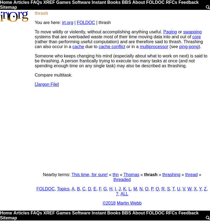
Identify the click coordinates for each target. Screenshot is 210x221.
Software (81, 2)
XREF (49, 2)
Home (6, 2)
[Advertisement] (122, 129)
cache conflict (112, 46)
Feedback (189, 2)
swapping (192, 32)
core (196, 36)
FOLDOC (155, 2)
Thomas (131, 174)
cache (78, 46)
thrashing (171, 174)
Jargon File (46, 84)
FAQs (36, 2)
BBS (126, 2)
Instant (99, 2)
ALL (124, 193)
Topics (63, 189)
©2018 (109, 203)
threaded (122, 179)
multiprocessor (154, 46)
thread (191, 174)
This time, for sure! (89, 174)
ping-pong (189, 46)
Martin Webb (129, 203)
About (138, 2)
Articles (21, 2)
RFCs (171, 2)
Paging (170, 32)
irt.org (67, 22)
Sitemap (8, 7)
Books (114, 2)
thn (116, 174)
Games (63, 2)
